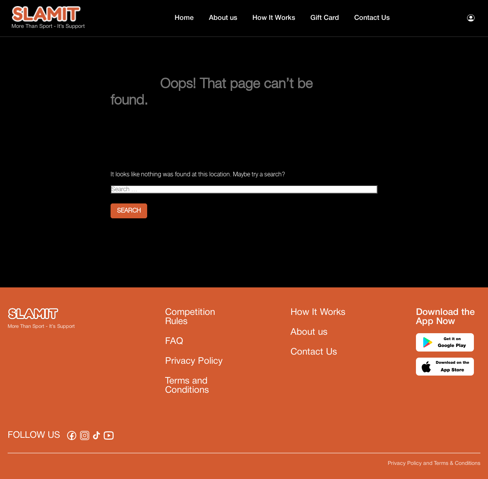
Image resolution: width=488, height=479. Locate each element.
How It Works (273, 18)
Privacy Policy (194, 361)
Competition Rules (190, 317)
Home (184, 18)
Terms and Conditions (187, 386)
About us (223, 18)
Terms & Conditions (457, 463)
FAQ (174, 341)
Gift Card (324, 18)
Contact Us (372, 18)
